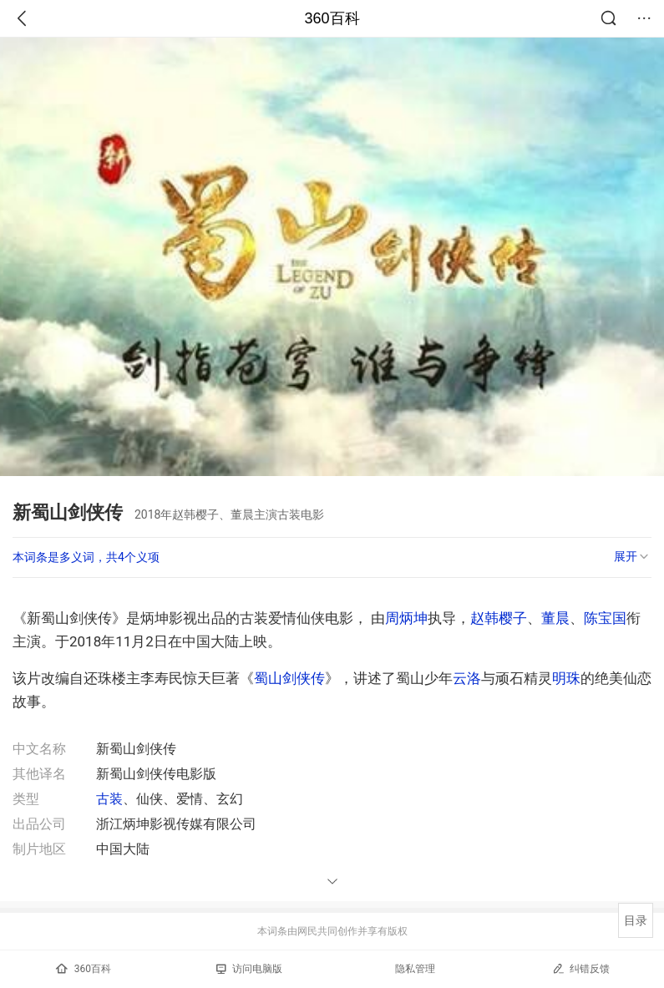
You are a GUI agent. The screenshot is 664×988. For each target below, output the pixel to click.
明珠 (566, 678)
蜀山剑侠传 (289, 678)
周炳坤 (406, 618)
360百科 (331, 18)
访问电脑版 (249, 969)
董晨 (555, 618)
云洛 (467, 678)
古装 (109, 799)
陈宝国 (605, 618)
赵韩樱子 (498, 618)
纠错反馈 (581, 968)
